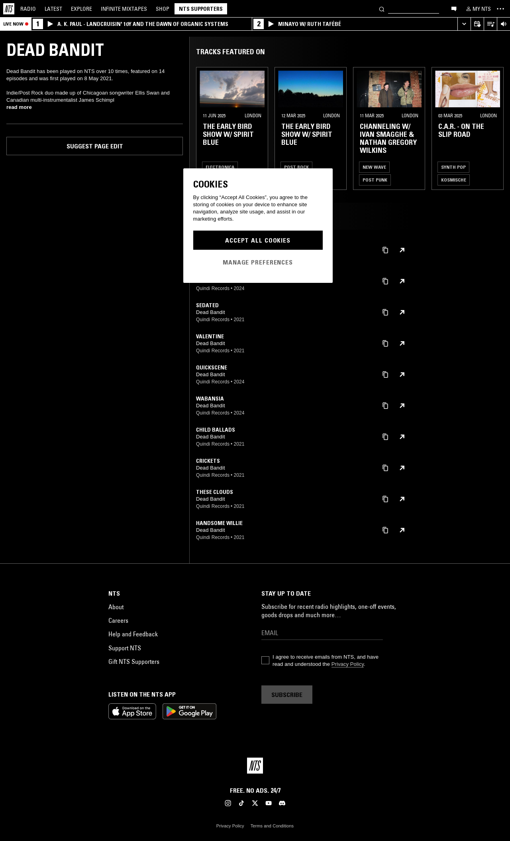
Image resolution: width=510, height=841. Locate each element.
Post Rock (296, 167)
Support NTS (124, 648)
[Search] (381, 9)
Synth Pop (453, 167)
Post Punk (375, 180)
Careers (118, 620)
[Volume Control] (503, 24)
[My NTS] (477, 8)
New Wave (374, 167)
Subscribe (286, 695)
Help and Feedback (133, 634)
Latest (53, 8)
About (116, 607)
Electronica (220, 167)
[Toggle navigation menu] (500, 8)
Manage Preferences (258, 262)
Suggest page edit (95, 146)
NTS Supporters (201, 8)
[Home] (8, 8)
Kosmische (453, 180)
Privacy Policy (348, 664)
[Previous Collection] (495, 128)
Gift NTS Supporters (133, 661)
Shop (162, 8)
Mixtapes (124, 8)
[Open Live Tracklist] (490, 24)
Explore (81, 8)
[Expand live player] (464, 24)
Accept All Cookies (257, 240)
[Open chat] (453, 8)
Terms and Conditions (272, 825)
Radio (28, 8)
